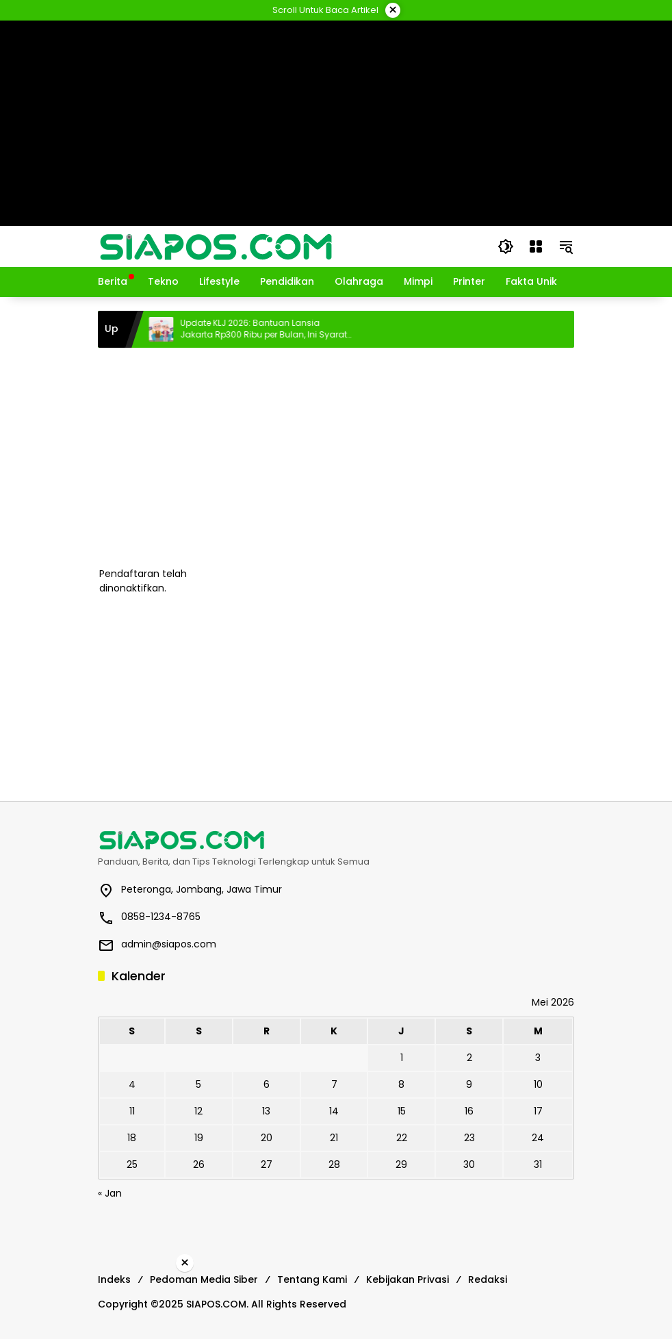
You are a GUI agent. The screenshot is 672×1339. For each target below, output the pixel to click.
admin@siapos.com (168, 944)
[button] (505, 246)
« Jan (110, 1193)
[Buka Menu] (536, 246)
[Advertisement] (336, 457)
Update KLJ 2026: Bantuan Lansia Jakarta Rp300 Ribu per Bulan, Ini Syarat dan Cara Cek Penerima (275, 329)
